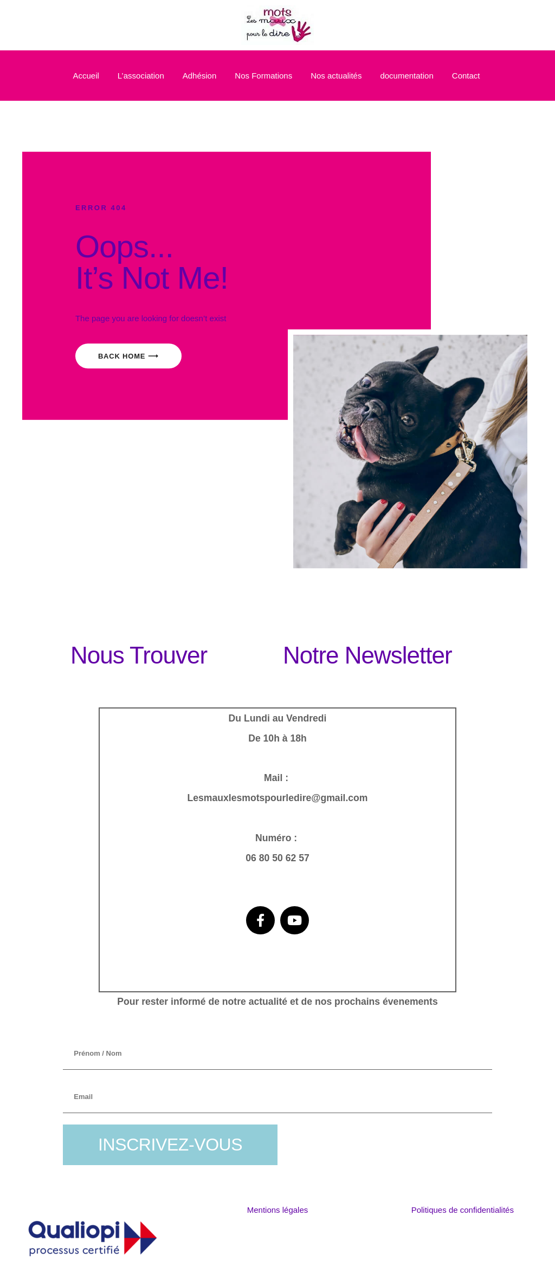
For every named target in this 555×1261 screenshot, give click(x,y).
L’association (141, 75)
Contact (466, 75)
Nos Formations (263, 75)
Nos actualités (336, 75)
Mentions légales (277, 1209)
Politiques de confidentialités (462, 1209)
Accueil (86, 75)
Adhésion (200, 75)
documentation (406, 75)
